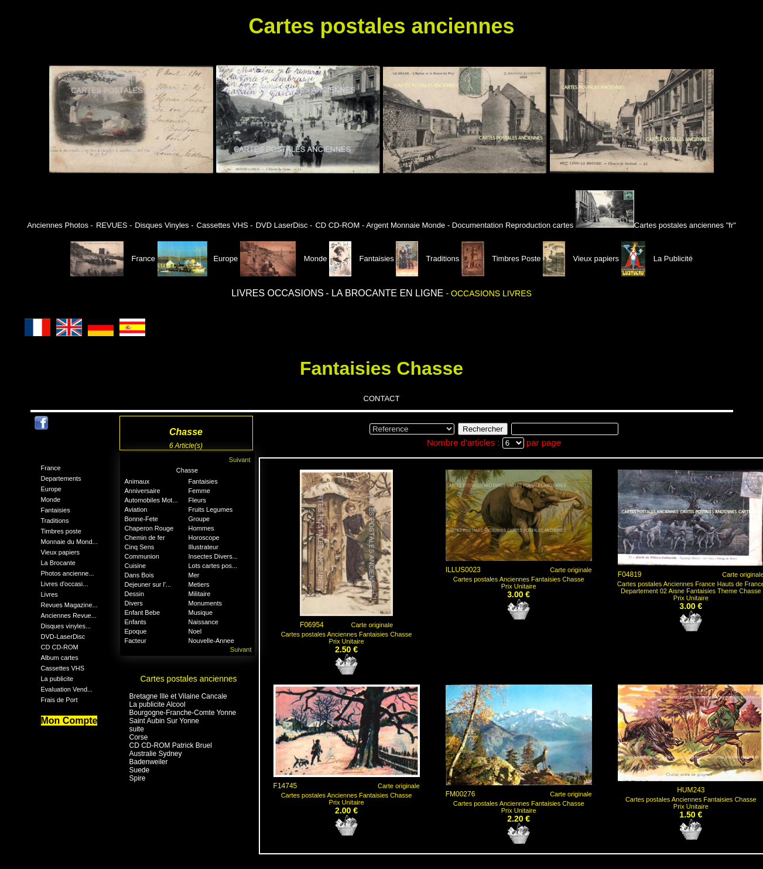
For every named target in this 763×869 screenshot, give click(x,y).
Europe (198, 258)
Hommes (201, 528)
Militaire (200, 593)
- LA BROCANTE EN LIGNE (386, 293)
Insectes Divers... (213, 556)
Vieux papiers (582, 258)
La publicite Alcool (157, 704)
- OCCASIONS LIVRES (489, 293)
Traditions (428, 258)
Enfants (135, 621)
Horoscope (204, 537)
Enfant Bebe (142, 612)
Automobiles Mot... (151, 500)
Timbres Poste (502, 258)
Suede (139, 770)
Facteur (135, 640)
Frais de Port (59, 699)
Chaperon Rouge (149, 528)
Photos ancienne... (67, 573)
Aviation (136, 509)
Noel (195, 631)
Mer (194, 575)
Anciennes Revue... (69, 615)
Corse (138, 737)
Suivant (240, 459)
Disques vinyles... (66, 625)
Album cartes (59, 657)
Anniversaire (142, 490)
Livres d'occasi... (64, 583)
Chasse (187, 470)
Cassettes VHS (63, 668)
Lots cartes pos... (213, 565)
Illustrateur (203, 546)
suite (136, 729)
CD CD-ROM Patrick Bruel (170, 745)
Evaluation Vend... (67, 689)
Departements (61, 478)
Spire (137, 778)
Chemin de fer (145, 537)
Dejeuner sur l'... (148, 584)
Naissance (203, 621)
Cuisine (135, 565)
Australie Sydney (155, 754)
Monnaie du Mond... (69, 541)
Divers (134, 603)
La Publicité (657, 258)
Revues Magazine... (69, 604)
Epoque (136, 631)
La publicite (57, 678)
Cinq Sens (140, 546)
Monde (283, 258)
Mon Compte (69, 721)
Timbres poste (61, 531)
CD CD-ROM (59, 647)
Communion (142, 556)
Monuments (205, 603)
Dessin (135, 593)
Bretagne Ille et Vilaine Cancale (178, 696)
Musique (201, 612)
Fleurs (198, 500)
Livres (49, 594)
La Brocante (58, 562)
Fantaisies (362, 258)
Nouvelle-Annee (211, 640)
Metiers (199, 584)
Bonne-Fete (141, 518)
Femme (199, 490)
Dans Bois (139, 575)
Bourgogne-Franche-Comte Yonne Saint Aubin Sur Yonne (183, 717)
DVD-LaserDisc (63, 636)
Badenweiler (148, 762)
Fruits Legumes (211, 509)
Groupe (199, 518)
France (114, 258)
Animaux (137, 481)
